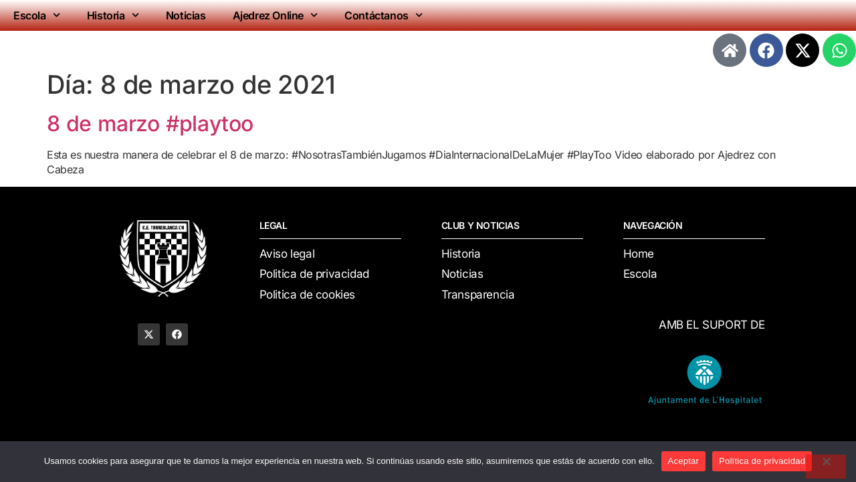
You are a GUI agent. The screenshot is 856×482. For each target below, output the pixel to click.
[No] (826, 467)
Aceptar (684, 461)
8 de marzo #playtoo (150, 123)
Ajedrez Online (275, 15)
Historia (113, 15)
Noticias (186, 15)
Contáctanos (383, 15)
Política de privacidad (762, 461)
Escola (36, 15)
